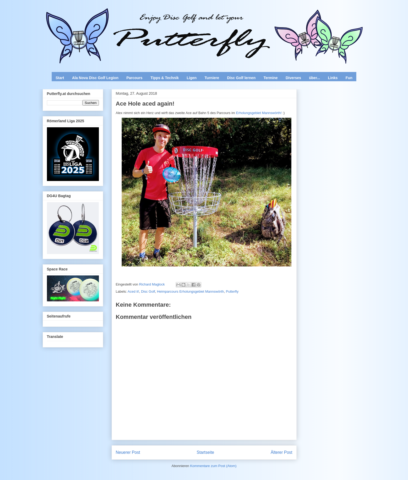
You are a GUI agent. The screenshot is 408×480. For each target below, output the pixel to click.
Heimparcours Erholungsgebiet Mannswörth (190, 291)
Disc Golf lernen (241, 78)
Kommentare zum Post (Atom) (213, 466)
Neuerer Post (128, 452)
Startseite (205, 452)
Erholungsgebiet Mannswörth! (258, 113)
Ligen (191, 78)
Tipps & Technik (164, 78)
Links (333, 78)
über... (314, 78)
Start (60, 78)
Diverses (293, 78)
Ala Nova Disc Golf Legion (95, 78)
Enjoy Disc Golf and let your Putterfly (101, 17)
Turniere (212, 78)
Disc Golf (148, 291)
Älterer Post (281, 452)
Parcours (134, 78)
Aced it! (133, 291)
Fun (349, 78)
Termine (271, 78)
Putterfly (232, 291)
